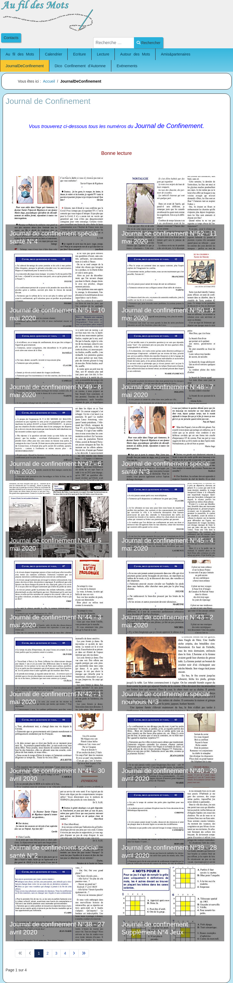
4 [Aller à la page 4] (65, 953)
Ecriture (79, 54)
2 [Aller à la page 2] (48, 953)
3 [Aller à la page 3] (56, 953)
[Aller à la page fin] (83, 953)
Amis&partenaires (175, 54)
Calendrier (53, 54)
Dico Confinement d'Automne (80, 66)
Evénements (127, 66)
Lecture (103, 54)
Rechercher (148, 43)
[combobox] (113, 42)
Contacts (11, 38)
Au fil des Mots (20, 54)
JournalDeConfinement (25, 66)
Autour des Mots (135, 54)
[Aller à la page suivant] (74, 953)
